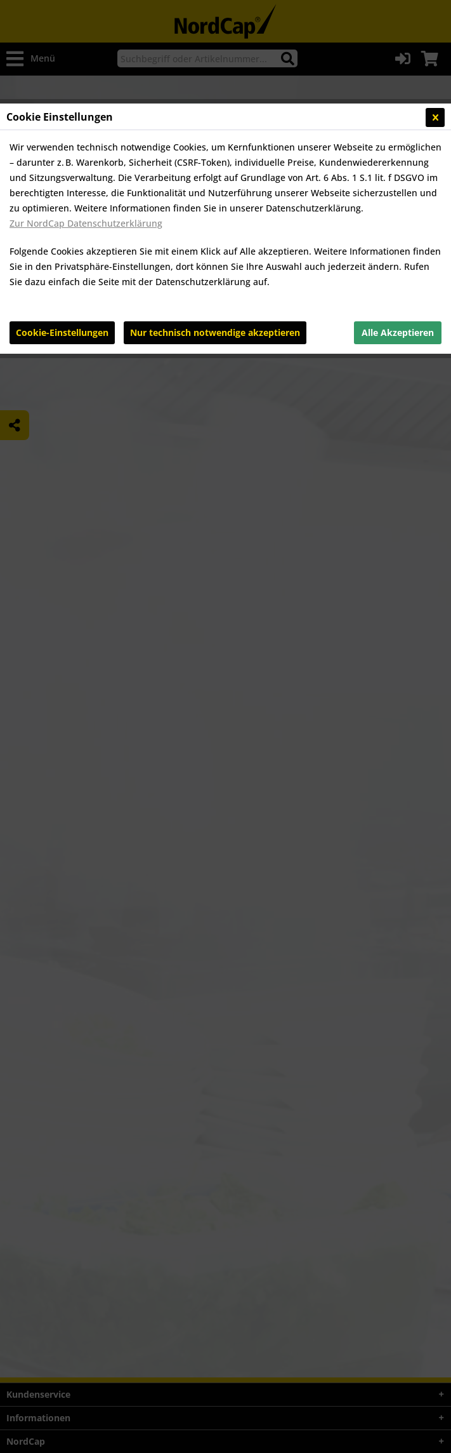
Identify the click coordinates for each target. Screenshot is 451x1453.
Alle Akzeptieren (398, 332)
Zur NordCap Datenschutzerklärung (86, 223)
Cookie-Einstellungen (62, 332)
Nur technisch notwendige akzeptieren (215, 332)
